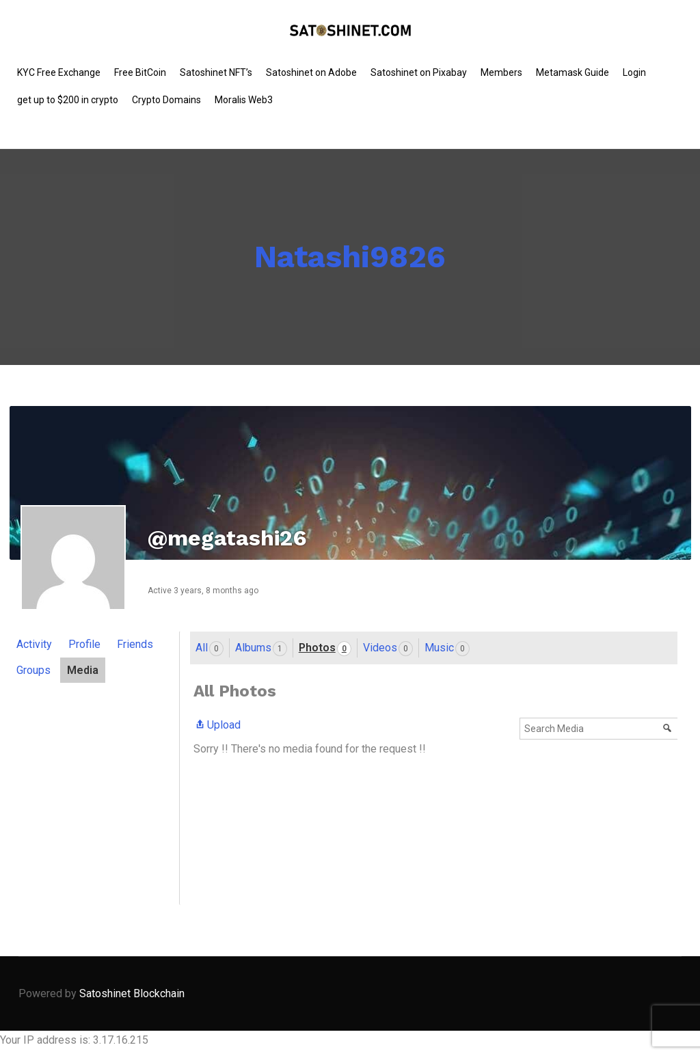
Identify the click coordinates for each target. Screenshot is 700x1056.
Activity (34, 644)
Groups (33, 670)
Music (447, 648)
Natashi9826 (350, 257)
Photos (325, 648)
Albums (261, 648)
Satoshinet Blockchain (132, 993)
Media (82, 670)
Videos (388, 648)
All (210, 648)
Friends (135, 644)
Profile (84, 644)
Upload (217, 724)
